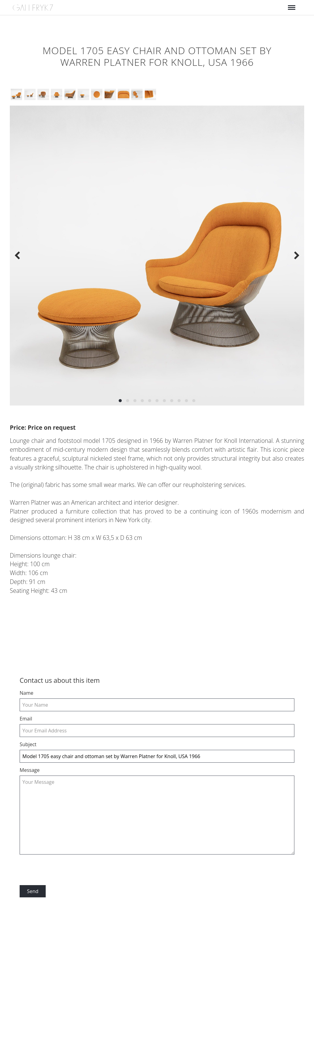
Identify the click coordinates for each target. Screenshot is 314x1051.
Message (30, 770)
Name (26, 693)
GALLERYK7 (33, 7)
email (26, 718)
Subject (28, 744)
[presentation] (66, 870)
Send (32, 891)
